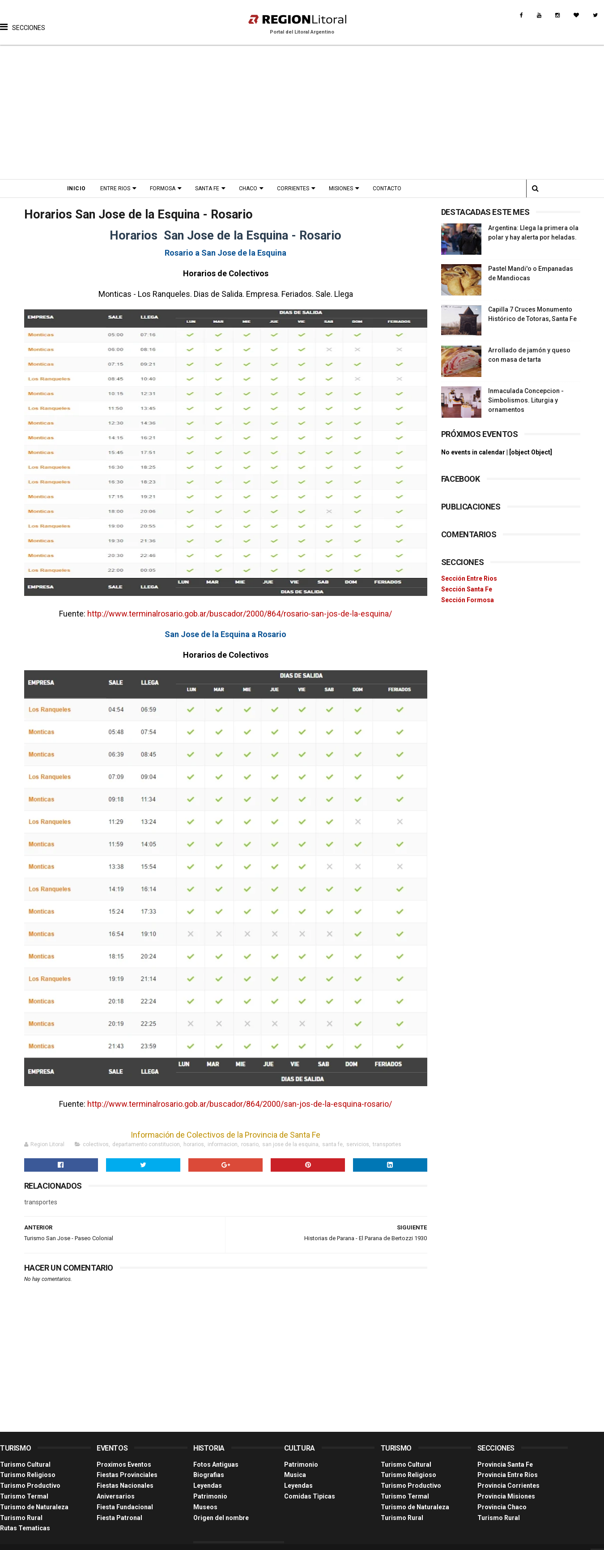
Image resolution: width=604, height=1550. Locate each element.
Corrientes (293, 188)
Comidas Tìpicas (309, 1496)
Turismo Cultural (25, 1464)
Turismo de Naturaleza (34, 1507)
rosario (250, 1144)
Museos (205, 1507)
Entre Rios (115, 188)
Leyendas (207, 1485)
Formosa (162, 188)
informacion (223, 1144)
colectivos (96, 1144)
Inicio (76, 188)
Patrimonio (210, 1496)
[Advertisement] (302, 112)
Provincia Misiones (506, 1496)
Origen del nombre (221, 1517)
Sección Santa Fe (466, 589)
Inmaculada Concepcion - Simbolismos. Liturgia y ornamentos (526, 400)
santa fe (332, 1144)
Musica (295, 1474)
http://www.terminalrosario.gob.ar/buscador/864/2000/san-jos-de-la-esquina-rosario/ (239, 1104)
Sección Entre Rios (469, 578)
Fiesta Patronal (119, 1517)
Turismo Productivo (30, 1485)
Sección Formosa (467, 600)
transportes (387, 1144)
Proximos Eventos (124, 1464)
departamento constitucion (146, 1144)
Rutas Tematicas (25, 1528)
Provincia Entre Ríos (507, 1474)
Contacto (387, 188)
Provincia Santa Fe (505, 1464)
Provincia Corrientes (508, 1485)
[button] (22, 20)
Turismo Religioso (27, 1474)
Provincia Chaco (502, 1507)
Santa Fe (207, 188)
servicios (357, 1144)
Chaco (248, 188)
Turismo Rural (21, 1517)
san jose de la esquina (290, 1144)
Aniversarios (116, 1496)
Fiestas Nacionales (125, 1485)
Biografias (208, 1474)
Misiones (341, 188)
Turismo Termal (24, 1496)
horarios (193, 1144)
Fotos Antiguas (215, 1464)
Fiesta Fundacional (125, 1507)
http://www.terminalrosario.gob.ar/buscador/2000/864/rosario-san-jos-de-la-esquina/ (239, 613)
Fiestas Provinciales (127, 1474)
